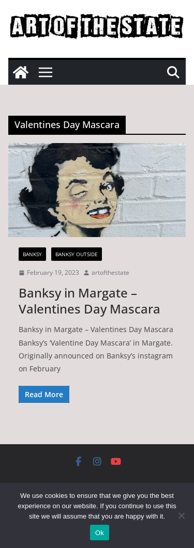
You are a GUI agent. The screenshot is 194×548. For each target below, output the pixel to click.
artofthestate (110, 272)
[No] (181, 515)
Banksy (32, 254)
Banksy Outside (76, 254)
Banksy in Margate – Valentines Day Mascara (89, 300)
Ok (99, 533)
